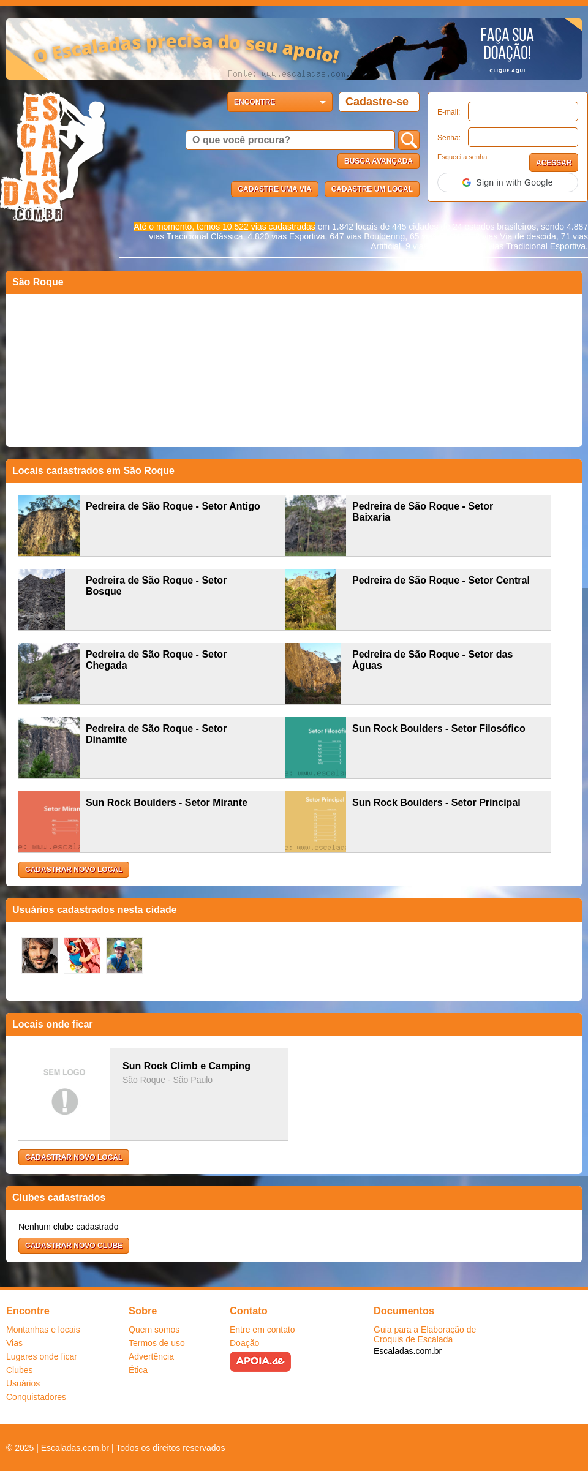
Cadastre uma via (274, 189)
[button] (507, 182)
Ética (138, 1370)
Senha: (449, 138)
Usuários (23, 1383)
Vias (14, 1343)
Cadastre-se (377, 102)
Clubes (19, 1370)
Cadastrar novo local (74, 869)
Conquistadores (36, 1397)
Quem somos (154, 1329)
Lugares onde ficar (41, 1356)
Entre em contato (262, 1329)
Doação (244, 1343)
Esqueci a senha (462, 156)
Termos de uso (157, 1343)
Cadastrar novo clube (74, 1245)
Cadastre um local (372, 189)
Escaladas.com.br (408, 1351)
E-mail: (448, 112)
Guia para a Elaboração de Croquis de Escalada (425, 1334)
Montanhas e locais (43, 1329)
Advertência (151, 1356)
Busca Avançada (378, 161)
